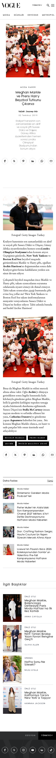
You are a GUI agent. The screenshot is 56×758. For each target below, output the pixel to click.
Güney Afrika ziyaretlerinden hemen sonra (27, 246)
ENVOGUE (33, 15)
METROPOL (48, 15)
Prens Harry (37, 438)
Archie (9, 444)
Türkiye (47, 735)
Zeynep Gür (32, 112)
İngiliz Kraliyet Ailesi (32, 444)
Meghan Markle (15, 438)
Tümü (50, 481)
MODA (6, 15)
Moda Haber (28, 87)
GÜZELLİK (19, 15)
